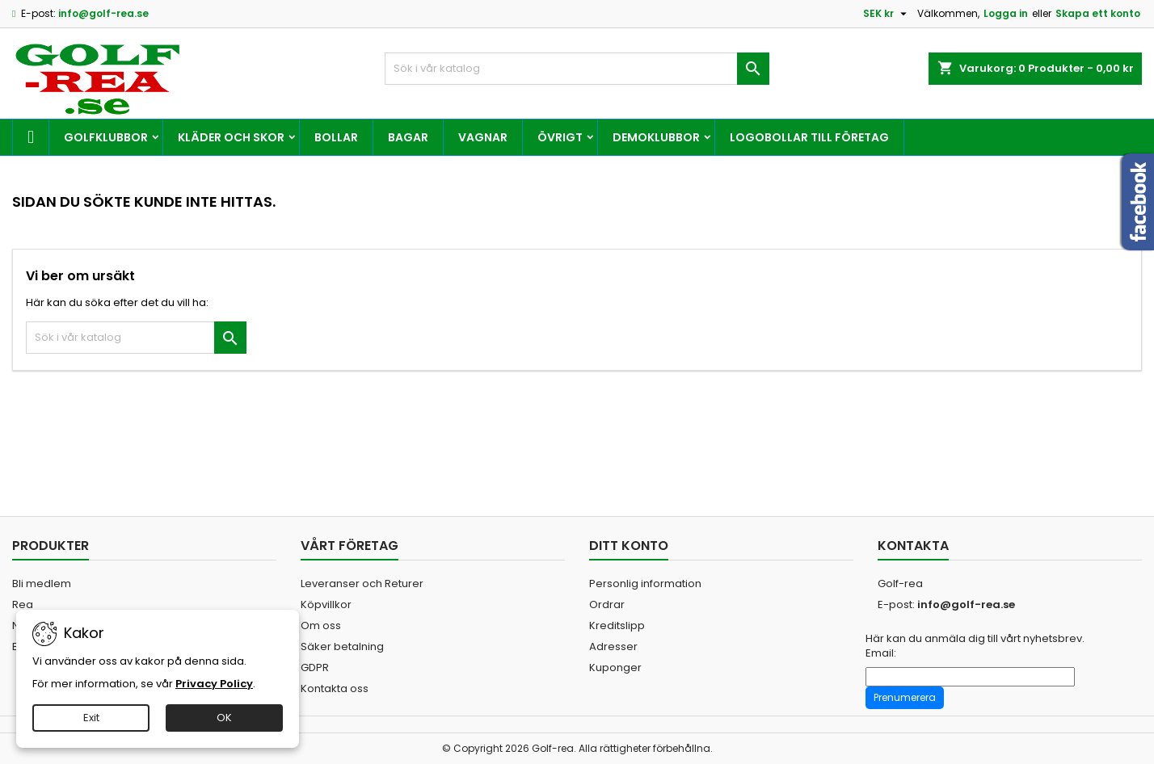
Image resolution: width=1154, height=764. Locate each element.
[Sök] (577, 68)
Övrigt (560, 137)
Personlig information (645, 583)
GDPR (315, 667)
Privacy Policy (214, 683)
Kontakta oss (335, 688)
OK (224, 717)
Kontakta (913, 545)
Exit (91, 717)
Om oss (321, 625)
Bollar (336, 137)
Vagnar (483, 137)
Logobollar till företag (809, 137)
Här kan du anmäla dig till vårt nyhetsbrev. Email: (975, 646)
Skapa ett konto (1097, 13)
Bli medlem (41, 583)
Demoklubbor (656, 137)
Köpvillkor (326, 604)
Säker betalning (342, 646)
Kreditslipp (617, 625)
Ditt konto (628, 545)
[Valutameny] (887, 13)
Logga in (1005, 13)
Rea (22, 604)
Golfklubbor (106, 137)
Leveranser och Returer (362, 583)
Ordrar (607, 604)
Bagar (408, 137)
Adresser (613, 646)
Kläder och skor (231, 137)
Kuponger (615, 667)
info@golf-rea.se (103, 13)
